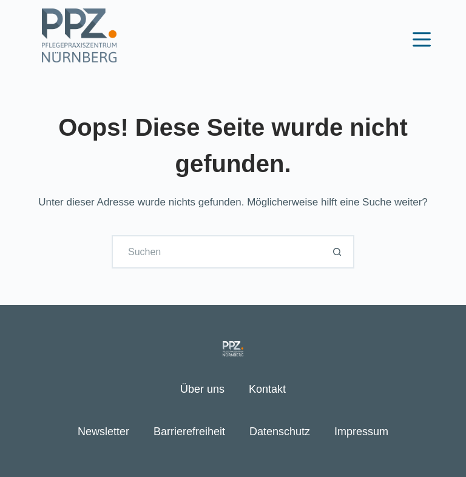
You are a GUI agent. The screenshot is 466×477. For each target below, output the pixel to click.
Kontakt (267, 389)
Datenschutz (279, 431)
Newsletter (103, 431)
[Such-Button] (337, 252)
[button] (26, 450)
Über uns (202, 389)
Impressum (361, 431)
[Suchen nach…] (216, 252)
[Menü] (422, 39)
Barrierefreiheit (189, 431)
